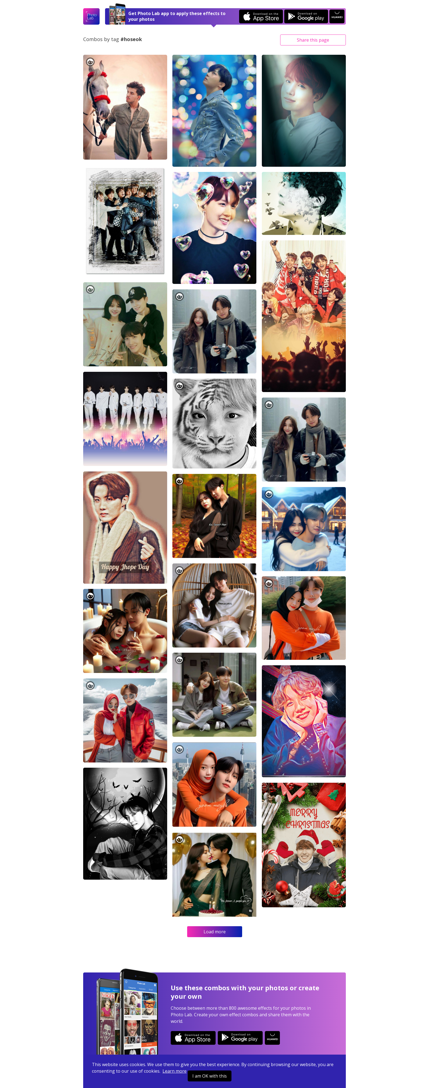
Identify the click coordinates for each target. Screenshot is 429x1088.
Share (313, 40)
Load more (215, 932)
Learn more (175, 1071)
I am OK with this (209, 1076)
